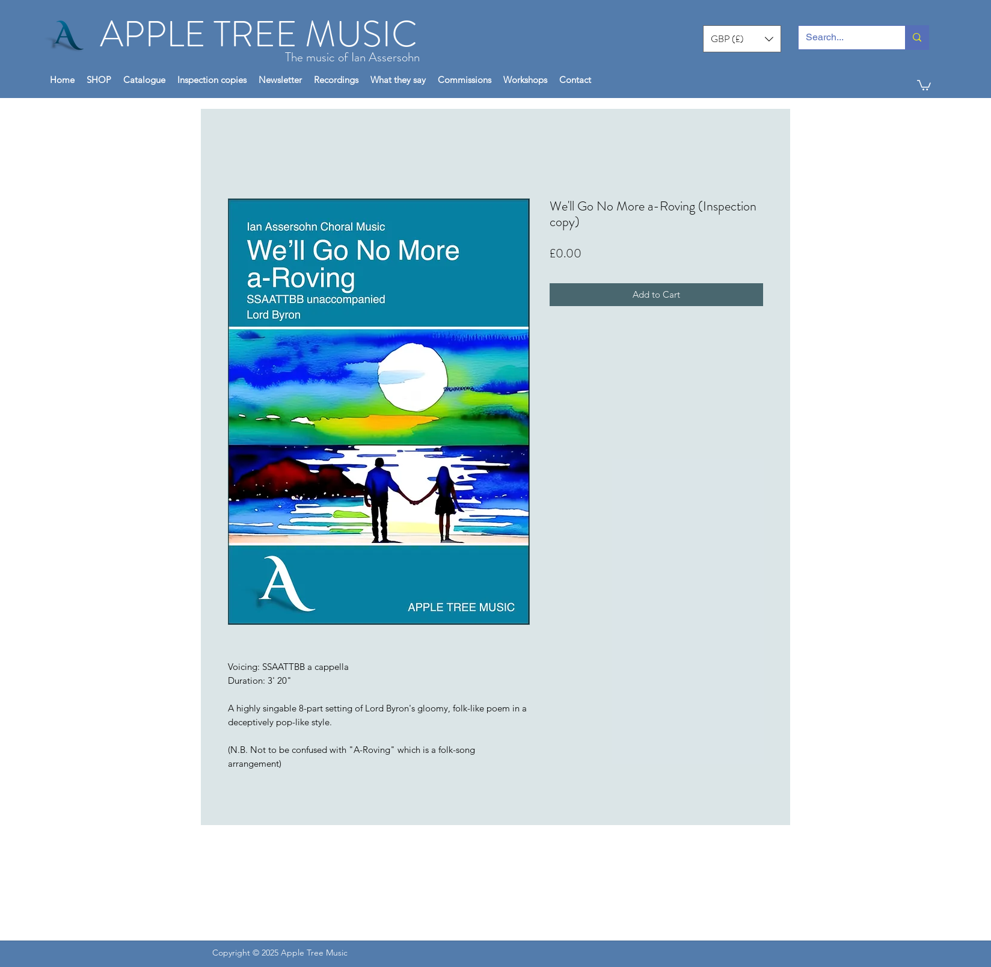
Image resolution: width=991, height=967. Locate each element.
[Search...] (843, 37)
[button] (742, 38)
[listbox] (742, 38)
